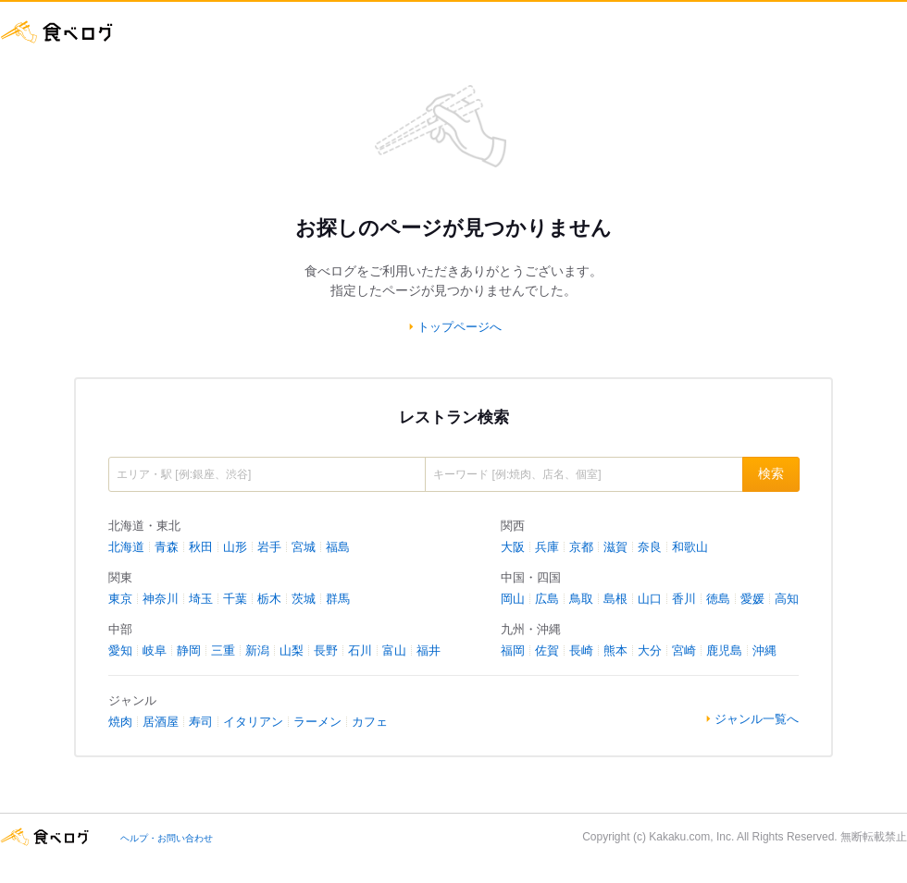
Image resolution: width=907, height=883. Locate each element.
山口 (650, 599)
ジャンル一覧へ (756, 719)
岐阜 (155, 650)
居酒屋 (161, 722)
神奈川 (161, 599)
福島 (338, 547)
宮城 (304, 547)
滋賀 (615, 547)
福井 (428, 650)
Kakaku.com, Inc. (691, 836)
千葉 (235, 599)
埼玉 (201, 599)
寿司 (201, 722)
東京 (120, 599)
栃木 (269, 599)
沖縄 (764, 650)
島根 (615, 599)
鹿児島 (724, 650)
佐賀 (547, 650)
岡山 (513, 599)
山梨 (292, 650)
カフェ (370, 722)
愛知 (120, 650)
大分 (650, 650)
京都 (581, 547)
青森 (167, 547)
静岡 (189, 650)
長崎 (581, 650)
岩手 (269, 547)
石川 (360, 650)
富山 (394, 650)
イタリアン (253, 722)
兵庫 (547, 547)
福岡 (513, 650)
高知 (787, 599)
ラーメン (317, 722)
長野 (326, 650)
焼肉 (120, 722)
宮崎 (684, 650)
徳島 (718, 599)
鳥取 (581, 599)
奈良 (650, 547)
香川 (684, 599)
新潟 (257, 650)
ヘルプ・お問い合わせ (166, 838)
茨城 (304, 599)
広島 (547, 599)
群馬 (338, 599)
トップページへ (459, 327)
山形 (235, 547)
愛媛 (752, 599)
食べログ (57, 31)
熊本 (615, 650)
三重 (223, 650)
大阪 (513, 547)
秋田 (201, 547)
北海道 (126, 547)
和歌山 (690, 547)
